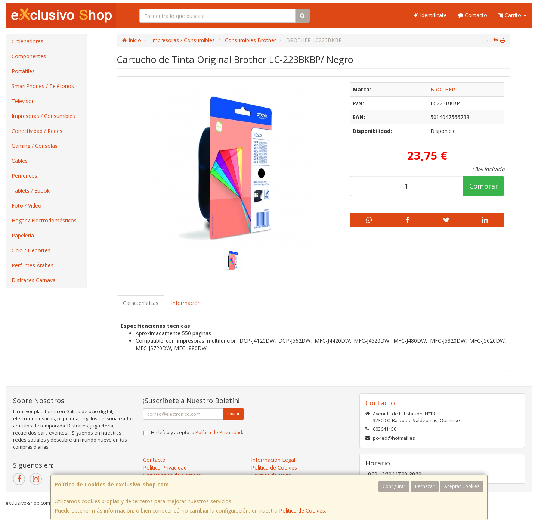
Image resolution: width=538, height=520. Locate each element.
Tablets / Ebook (31, 190)
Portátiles (23, 71)
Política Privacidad (165, 467)
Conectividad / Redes (37, 130)
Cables (20, 160)
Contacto (472, 15)
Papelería (23, 235)
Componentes (29, 56)
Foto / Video (26, 205)
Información (186, 302)
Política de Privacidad (218, 432)
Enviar (233, 414)
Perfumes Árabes (32, 265)
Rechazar (425, 486)
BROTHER (442, 89)
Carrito (512, 15)
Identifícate (430, 15)
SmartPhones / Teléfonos (43, 86)
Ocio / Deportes (31, 250)
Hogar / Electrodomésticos (44, 220)
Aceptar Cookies (461, 486)
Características (140, 302)
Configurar (394, 486)
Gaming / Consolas (35, 145)
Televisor (23, 101)
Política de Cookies (302, 510)
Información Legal (273, 459)
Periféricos (24, 175)
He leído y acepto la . (197, 432)
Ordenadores (27, 41)
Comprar (483, 185)
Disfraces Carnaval (34, 280)
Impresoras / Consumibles (43, 115)
